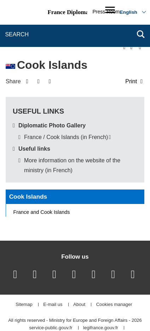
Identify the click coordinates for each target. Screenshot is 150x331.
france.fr (78, 313)
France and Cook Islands (41, 189)
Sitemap (24, 282)
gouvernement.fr (42, 313)
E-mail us (52, 282)
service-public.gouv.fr (51, 305)
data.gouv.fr (110, 313)
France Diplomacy (70, 12)
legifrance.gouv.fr (100, 305)
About (79, 282)
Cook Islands (28, 173)
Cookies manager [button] (114, 282)
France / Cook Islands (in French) (66, 114)
